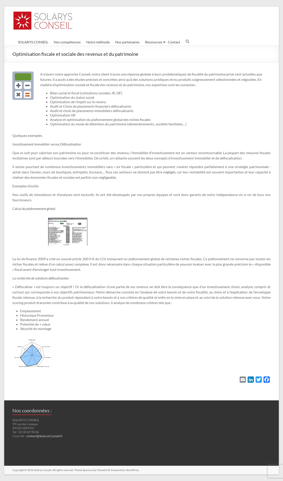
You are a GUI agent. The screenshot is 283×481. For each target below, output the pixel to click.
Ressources (153, 42)
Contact (174, 42)
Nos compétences (67, 42)
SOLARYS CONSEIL (33, 42)
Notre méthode (98, 42)
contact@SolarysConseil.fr (44, 436)
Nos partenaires (127, 42)
